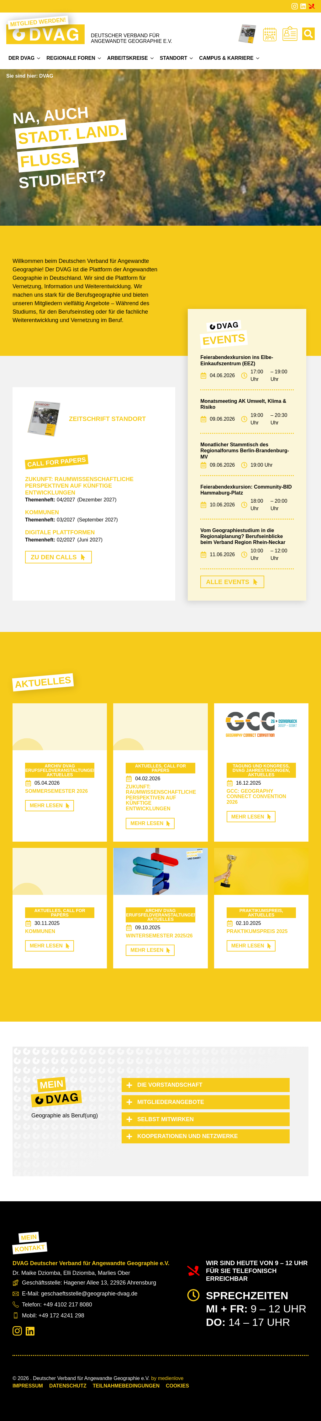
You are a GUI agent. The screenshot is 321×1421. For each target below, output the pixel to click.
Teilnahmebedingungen (126, 1385)
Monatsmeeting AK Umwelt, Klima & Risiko (243, 404)
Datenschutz (68, 1385)
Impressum (28, 1385)
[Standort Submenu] (191, 58)
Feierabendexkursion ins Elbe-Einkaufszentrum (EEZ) (236, 360)
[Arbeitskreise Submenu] (152, 58)
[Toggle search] (308, 34)
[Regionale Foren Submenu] (99, 58)
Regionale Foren (70, 58)
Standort (173, 58)
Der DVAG (21, 58)
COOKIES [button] (177, 1385)
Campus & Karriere (226, 58)
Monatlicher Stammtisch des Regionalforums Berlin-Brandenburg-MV (244, 450)
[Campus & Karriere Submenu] (257, 58)
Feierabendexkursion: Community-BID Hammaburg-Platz (246, 489)
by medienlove (167, 1378)
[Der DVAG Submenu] (38, 58)
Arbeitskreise (127, 58)
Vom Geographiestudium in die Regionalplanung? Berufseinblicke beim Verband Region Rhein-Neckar (242, 536)
